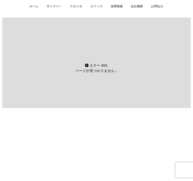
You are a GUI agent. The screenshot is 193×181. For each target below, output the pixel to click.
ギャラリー (54, 6)
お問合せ (157, 6)
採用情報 (117, 6)
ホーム (34, 6)
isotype (105, 141)
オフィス (96, 6)
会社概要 (137, 6)
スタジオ (76, 6)
